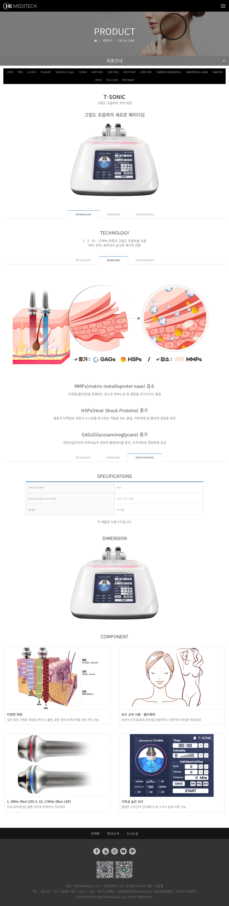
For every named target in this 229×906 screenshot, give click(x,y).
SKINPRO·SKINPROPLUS (169, 72)
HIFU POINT (129, 72)
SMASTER (217, 72)
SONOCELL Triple (64, 72)
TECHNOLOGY (83, 260)
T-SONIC (82, 72)
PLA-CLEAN (112, 80)
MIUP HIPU (97, 72)
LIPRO (10, 72)
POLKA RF (46, 72)
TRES (20, 72)
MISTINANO (128, 80)
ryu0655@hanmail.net (134, 891)
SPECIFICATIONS (145, 214)
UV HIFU (32, 72)
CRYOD (98, 80)
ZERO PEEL (113, 72)
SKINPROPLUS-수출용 (197, 72)
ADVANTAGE (113, 214)
